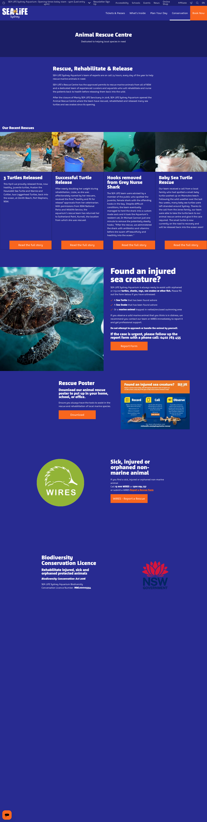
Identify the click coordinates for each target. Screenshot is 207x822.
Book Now (198, 13)
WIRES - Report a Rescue (129, 501)
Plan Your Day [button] (158, 13)
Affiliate (182, 2)
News (156, 2)
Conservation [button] (180, 13)
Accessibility (122, 2)
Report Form (129, 349)
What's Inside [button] (138, 13)
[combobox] (100, 810)
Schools (136, 2)
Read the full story (30, 245)
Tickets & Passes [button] (115, 13)
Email (37, 767)
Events (146, 2)
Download (77, 417)
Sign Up (77, 782)
